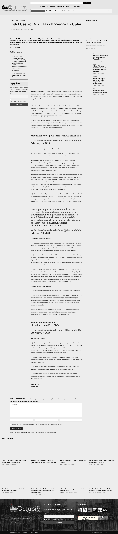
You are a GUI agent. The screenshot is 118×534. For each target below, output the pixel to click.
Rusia (94, 53)
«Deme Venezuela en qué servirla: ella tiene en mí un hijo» (72, 489)
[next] (111, 11)
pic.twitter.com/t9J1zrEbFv (45, 325)
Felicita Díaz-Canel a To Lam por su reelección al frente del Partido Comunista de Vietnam (44, 462)
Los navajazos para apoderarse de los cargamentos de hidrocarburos (99, 80)
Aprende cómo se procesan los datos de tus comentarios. (43, 432)
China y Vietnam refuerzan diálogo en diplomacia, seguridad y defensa (100, 68)
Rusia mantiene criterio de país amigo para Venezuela (100, 57)
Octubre (18, 47)
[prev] (108, 11)
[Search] (87, 3)
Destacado (22, 20)
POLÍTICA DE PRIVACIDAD (34, 532)
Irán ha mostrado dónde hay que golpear (100, 91)
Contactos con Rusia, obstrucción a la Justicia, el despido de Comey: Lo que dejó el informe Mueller (19, 61)
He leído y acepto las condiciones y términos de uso (18, 100)
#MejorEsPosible (40, 135)
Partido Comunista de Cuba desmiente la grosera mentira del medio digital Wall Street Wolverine (44, 490)
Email (11, 94)
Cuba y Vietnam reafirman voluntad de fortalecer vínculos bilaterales (14, 461)
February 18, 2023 (40, 233)
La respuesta (15, 70)
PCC (38, 384)
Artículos (12, 20)
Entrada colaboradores (97, 532)
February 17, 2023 (40, 332)
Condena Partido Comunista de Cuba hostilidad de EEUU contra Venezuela (101, 489)
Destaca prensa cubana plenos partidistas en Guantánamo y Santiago (102, 461)
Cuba (17, 20)
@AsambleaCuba (40, 214)
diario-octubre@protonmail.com (25, 518)
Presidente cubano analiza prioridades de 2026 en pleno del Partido (15, 489)
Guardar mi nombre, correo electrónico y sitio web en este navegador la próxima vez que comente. (37, 424)
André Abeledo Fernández (96, 38)
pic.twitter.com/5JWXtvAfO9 (46, 225)
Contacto (106, 532)
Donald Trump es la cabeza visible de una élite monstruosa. (61, 10)
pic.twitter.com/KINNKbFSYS (65, 135)
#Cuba (52, 322)
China (94, 64)
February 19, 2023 (40, 143)
